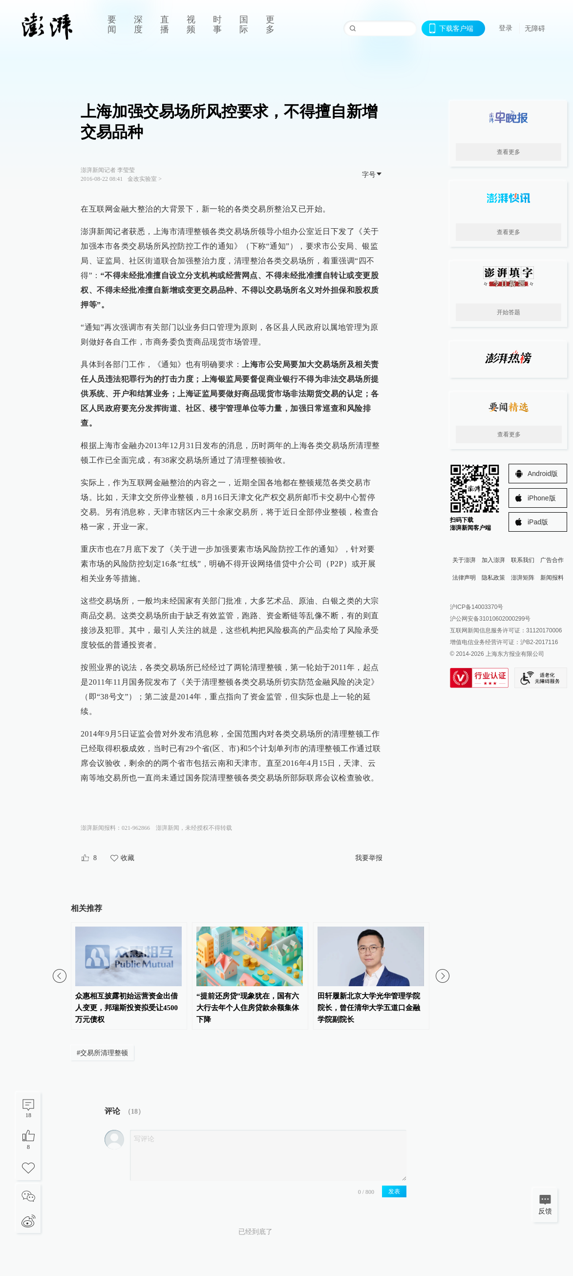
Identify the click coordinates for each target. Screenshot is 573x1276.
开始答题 (508, 312)
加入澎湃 (493, 560)
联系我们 (522, 560)
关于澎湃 (464, 560)
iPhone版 (542, 498)
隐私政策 (493, 577)
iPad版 (538, 522)
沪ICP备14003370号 (476, 607)
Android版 (543, 473)
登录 (505, 28)
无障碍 (535, 28)
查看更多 (508, 152)
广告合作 (552, 560)
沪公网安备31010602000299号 (490, 618)
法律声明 (464, 577)
